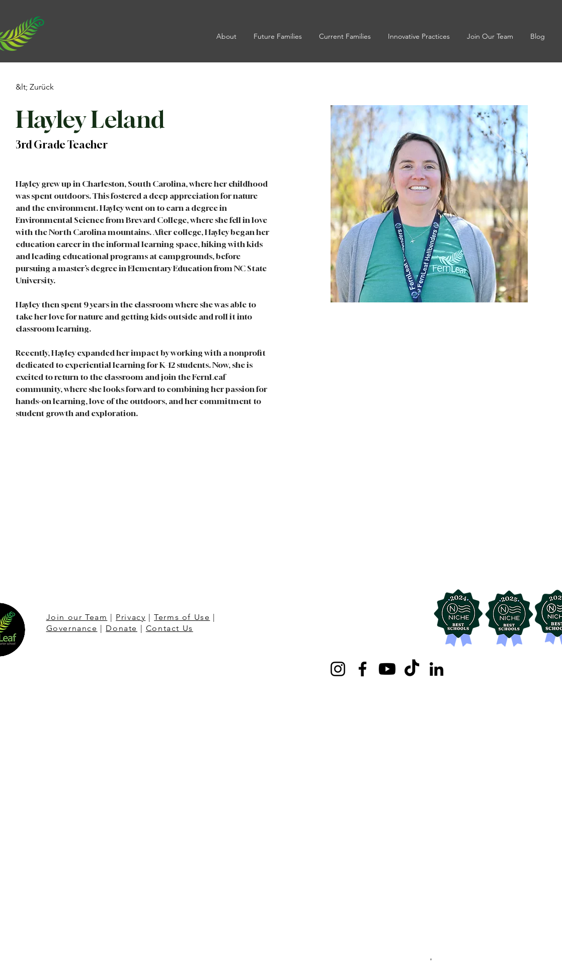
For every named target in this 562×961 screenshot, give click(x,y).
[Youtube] (387, 669)
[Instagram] (338, 669)
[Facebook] (362, 669)
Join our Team (77, 617)
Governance (72, 628)
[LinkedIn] (436, 669)
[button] (227, 36)
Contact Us (169, 628)
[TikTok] (412, 669)
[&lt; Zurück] (35, 87)
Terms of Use (182, 617)
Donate (121, 628)
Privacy (130, 617)
